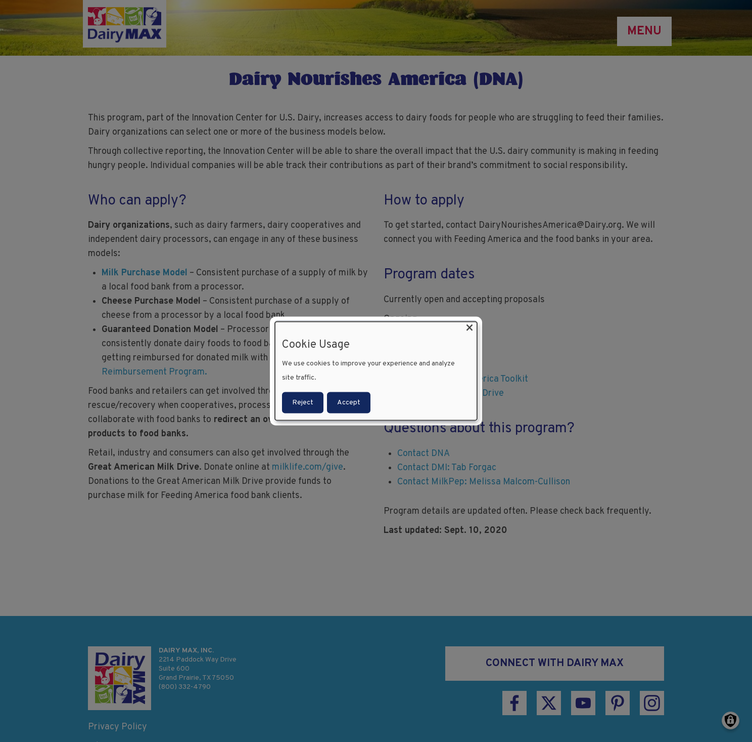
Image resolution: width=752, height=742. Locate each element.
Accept (348, 402)
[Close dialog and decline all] (469, 328)
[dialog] (376, 371)
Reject (302, 402)
